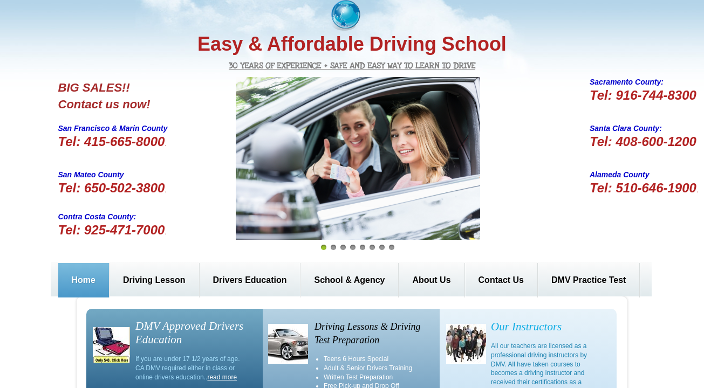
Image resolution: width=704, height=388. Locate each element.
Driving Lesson (154, 280)
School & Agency (349, 280)
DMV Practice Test (588, 280)
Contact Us (501, 280)
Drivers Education (250, 280)
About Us (431, 280)
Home (83, 280)
